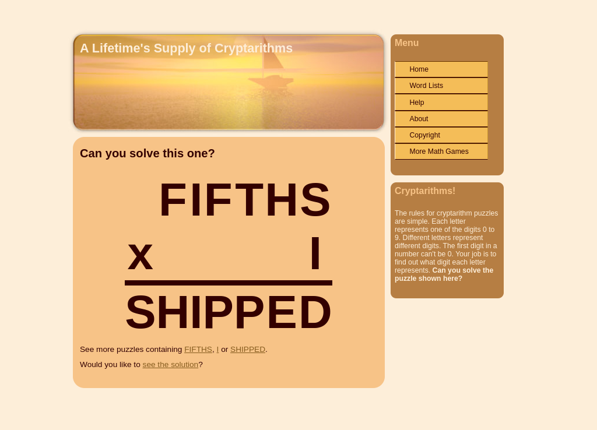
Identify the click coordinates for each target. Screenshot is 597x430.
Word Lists (426, 86)
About (418, 119)
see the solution (171, 364)
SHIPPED (247, 349)
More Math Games (438, 151)
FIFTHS (198, 349)
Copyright (424, 135)
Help (416, 102)
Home (419, 69)
